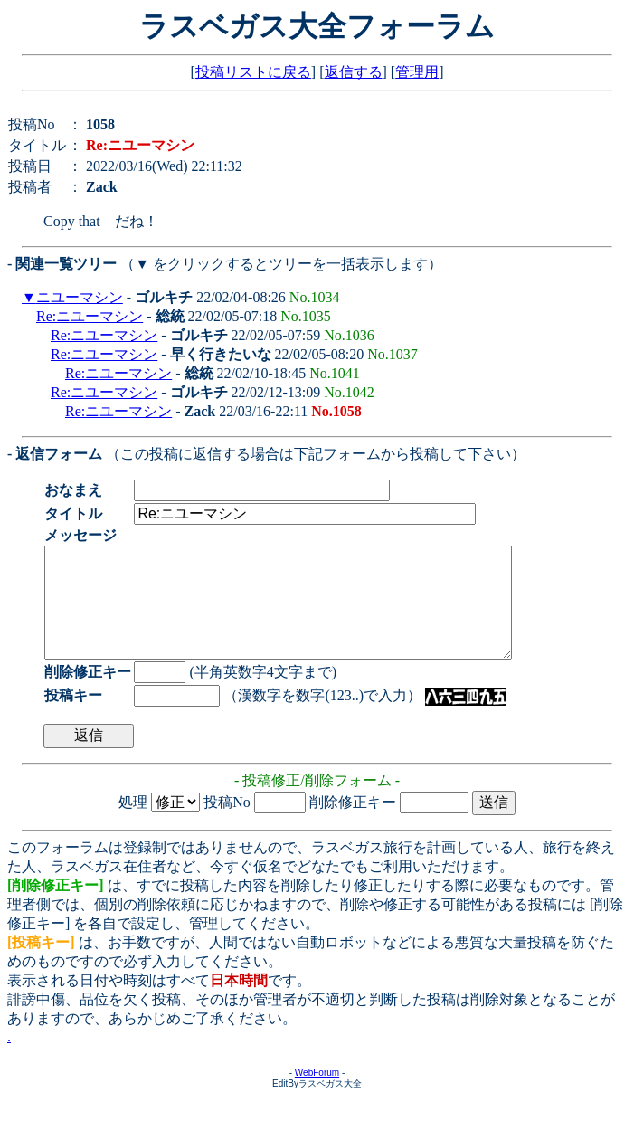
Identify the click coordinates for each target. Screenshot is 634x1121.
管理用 (417, 72)
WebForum (317, 1094)
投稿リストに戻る (253, 72)
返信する (354, 72)
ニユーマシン (79, 297)
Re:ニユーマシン (89, 316)
